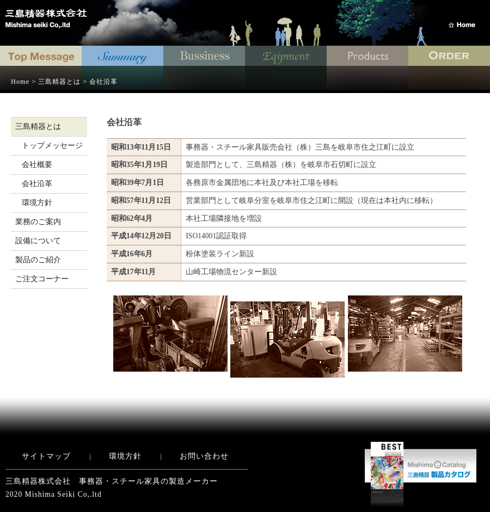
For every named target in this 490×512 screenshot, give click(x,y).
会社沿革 (37, 184)
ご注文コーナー (42, 279)
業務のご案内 (38, 222)
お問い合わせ (204, 456)
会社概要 (37, 165)
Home (20, 81)
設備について (38, 241)
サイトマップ (46, 456)
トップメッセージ (52, 145)
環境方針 (37, 203)
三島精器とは (38, 126)
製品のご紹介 (38, 260)
